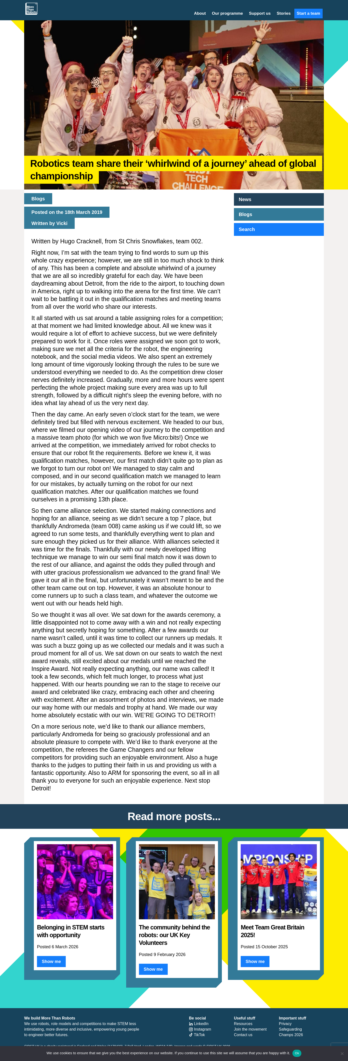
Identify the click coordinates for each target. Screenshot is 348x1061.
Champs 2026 (291, 1035)
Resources (243, 1024)
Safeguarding (290, 1029)
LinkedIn (199, 1024)
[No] (342, 1053)
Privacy (285, 1024)
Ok (297, 1053)
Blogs (245, 214)
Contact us (243, 1035)
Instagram (200, 1029)
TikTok (197, 1035)
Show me (51, 961)
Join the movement (250, 1029)
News (245, 199)
